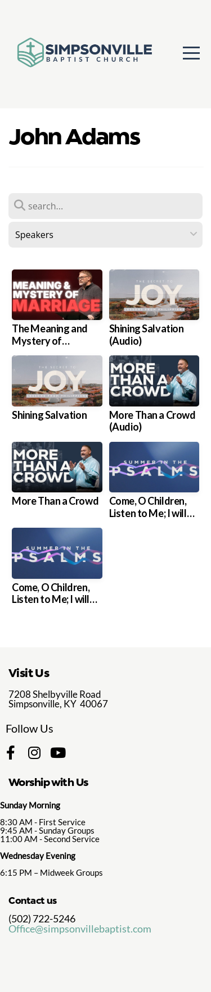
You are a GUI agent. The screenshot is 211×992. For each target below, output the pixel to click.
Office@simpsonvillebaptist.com (79, 928)
